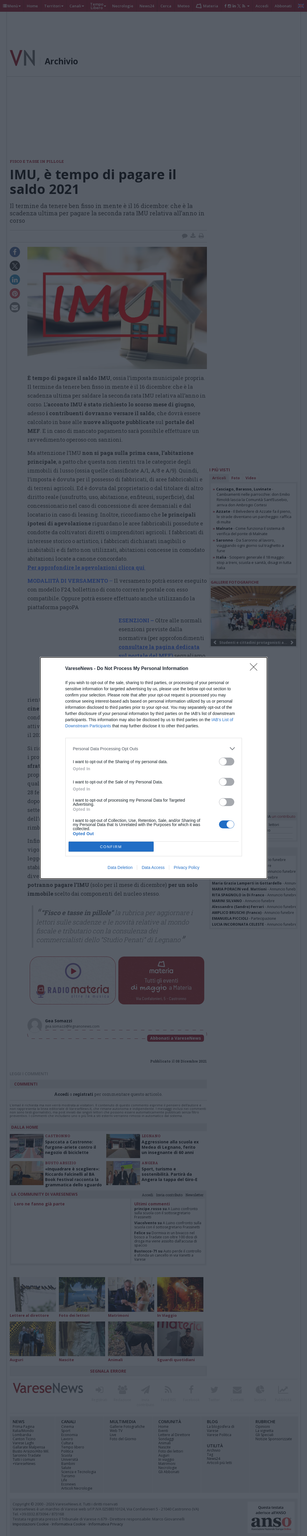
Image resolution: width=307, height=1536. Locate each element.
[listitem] (153, 749)
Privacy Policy (186, 867)
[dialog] (153, 768)
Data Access (153, 867)
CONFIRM (111, 847)
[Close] (255, 668)
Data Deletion (120, 867)
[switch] (226, 762)
